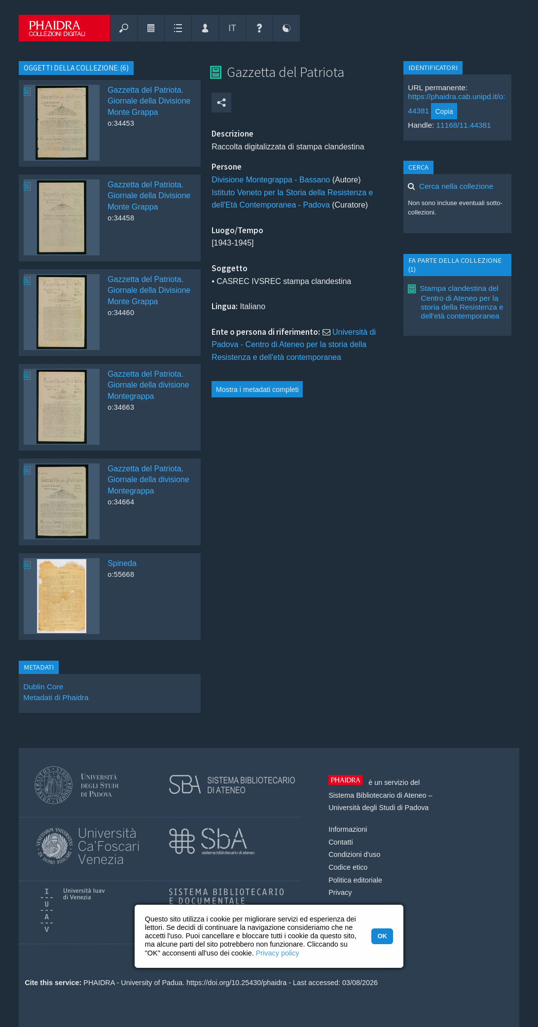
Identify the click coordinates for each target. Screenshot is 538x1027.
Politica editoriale (355, 880)
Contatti (340, 842)
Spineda (122, 563)
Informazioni (347, 829)
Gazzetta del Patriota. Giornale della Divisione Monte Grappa (149, 101)
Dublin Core (43, 686)
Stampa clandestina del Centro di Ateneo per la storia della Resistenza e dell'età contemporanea (461, 302)
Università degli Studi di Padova (378, 808)
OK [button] (382, 936)
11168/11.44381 (463, 125)
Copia (444, 111)
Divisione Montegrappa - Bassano (271, 180)
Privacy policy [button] (277, 953)
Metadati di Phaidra (55, 697)
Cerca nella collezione (456, 186)
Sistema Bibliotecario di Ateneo (377, 795)
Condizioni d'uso (354, 854)
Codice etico (347, 867)
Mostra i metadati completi (257, 389)
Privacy (340, 892)
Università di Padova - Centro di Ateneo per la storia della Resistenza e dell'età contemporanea (294, 344)
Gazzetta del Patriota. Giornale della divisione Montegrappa (148, 385)
